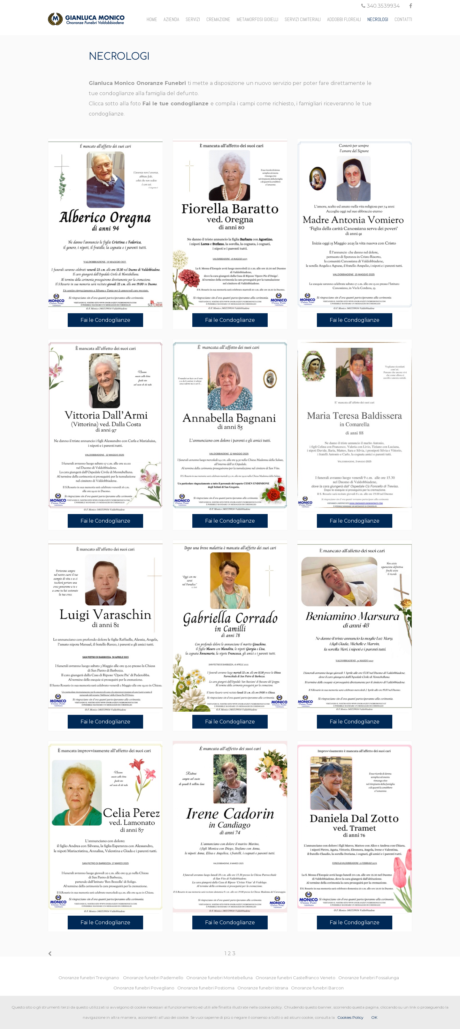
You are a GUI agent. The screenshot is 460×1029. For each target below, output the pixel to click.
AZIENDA (171, 19)
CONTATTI (403, 19)
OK (374, 1017)
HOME (152, 19)
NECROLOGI (377, 19)
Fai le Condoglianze (105, 320)
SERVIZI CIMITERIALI (303, 19)
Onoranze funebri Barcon (319, 987)
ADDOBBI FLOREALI (344, 19)
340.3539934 (380, 6)
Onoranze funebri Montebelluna (221, 977)
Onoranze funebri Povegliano (145, 987)
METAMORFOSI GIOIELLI (257, 19)
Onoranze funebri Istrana (264, 987)
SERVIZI (193, 19)
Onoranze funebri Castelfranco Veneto (297, 977)
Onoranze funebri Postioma (207, 987)
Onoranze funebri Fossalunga (370, 977)
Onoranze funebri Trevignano (90, 977)
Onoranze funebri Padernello (154, 977)
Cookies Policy (350, 1017)
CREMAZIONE (218, 19)
